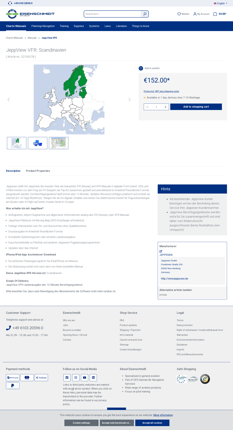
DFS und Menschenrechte (190, 354)
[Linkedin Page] (93, 377)
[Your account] (201, 14)
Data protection (185, 325)
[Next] (129, 99)
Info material (126, 335)
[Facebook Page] (67, 377)
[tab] (13, 171)
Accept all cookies (152, 423)
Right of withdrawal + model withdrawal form (200, 330)
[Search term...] (112, 14)
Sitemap (124, 344)
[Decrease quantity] (147, 107)
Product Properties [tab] (38, 170)
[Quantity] (156, 107)
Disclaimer (182, 344)
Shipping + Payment (130, 330)
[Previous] (8, 99)
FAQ (122, 320)
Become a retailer (72, 330)
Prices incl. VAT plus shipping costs (161, 91)
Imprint (180, 349)
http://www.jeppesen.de (174, 278)
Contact (67, 340)
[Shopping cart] (218, 14)
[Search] (145, 14)
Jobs (65, 325)
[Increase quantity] (165, 107)
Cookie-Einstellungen (130, 349)
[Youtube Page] (84, 377)
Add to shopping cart (196, 106)
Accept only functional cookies (118, 423)
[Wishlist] (183, 14)
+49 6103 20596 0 (23, 3)
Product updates (128, 325)
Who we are (69, 320)
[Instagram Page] (75, 377)
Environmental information (190, 340)
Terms (180, 320)
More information (163, 415)
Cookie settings (81, 423)
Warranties (182, 335)
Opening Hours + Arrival (75, 335)
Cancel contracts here (131, 340)
